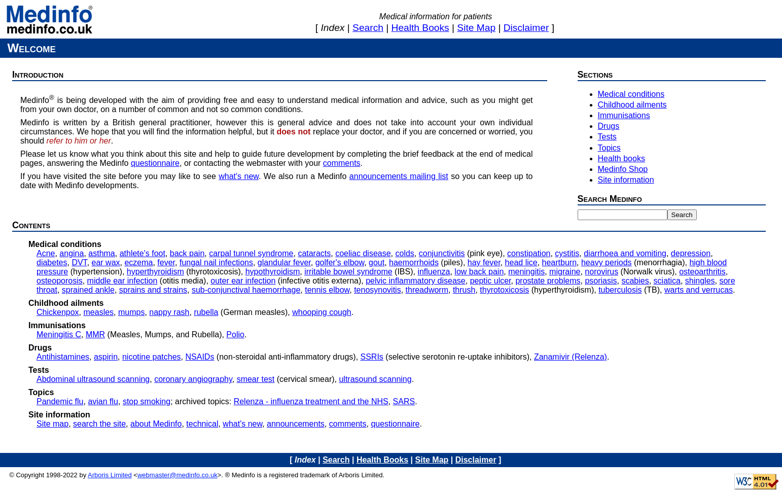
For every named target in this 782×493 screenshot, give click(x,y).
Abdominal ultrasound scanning (93, 379)
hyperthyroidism (155, 271)
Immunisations (624, 115)
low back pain (479, 271)
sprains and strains (153, 290)
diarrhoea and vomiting (625, 253)
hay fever (484, 262)
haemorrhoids (414, 262)
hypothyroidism (272, 271)
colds (404, 253)
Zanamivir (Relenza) (570, 357)
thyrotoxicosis (504, 290)
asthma (101, 253)
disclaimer (526, 27)
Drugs (609, 126)
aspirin (106, 357)
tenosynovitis (377, 290)
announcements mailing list (398, 176)
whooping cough (321, 312)
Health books (621, 158)
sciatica (667, 280)
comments (342, 163)
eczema (138, 262)
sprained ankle (88, 290)
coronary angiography (193, 379)
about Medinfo (156, 423)
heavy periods (606, 262)
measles (99, 312)
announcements (296, 423)
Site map (52, 423)
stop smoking (146, 401)
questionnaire (155, 163)
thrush (464, 290)
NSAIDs (200, 357)
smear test (256, 379)
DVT (79, 262)
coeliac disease (362, 253)
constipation (528, 253)
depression (690, 253)
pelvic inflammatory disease (416, 280)
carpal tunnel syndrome (251, 253)
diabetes (52, 262)
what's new (239, 176)
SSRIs (372, 357)
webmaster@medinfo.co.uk (177, 475)
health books (420, 27)
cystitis (567, 253)
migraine (564, 271)
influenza (433, 271)
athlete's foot (142, 253)
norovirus (601, 271)
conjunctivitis (442, 253)
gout (376, 262)
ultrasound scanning (375, 379)
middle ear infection (122, 280)
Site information (626, 179)
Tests (607, 136)
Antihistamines (63, 357)
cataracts (314, 253)
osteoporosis (60, 280)
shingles (700, 280)
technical (202, 423)
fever (166, 262)
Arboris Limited (110, 475)
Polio (235, 334)
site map (476, 27)
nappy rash (169, 312)
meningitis (526, 271)
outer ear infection (242, 280)
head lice (521, 262)
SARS (404, 401)
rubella (206, 312)
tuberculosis (620, 290)
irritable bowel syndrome (348, 271)
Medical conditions (631, 94)
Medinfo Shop (623, 169)
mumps (131, 312)
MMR (95, 334)
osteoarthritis (702, 271)
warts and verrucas (698, 290)
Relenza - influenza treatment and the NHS (311, 401)
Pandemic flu (60, 401)
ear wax (106, 262)
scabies (635, 280)
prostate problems (547, 280)
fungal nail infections (216, 262)
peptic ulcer (490, 280)
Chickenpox (58, 312)
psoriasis (601, 280)
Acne (46, 253)
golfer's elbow (339, 262)
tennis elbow (327, 290)
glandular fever (284, 262)
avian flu (103, 401)
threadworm (427, 290)
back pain (187, 253)
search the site (99, 423)
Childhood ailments (632, 104)
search (367, 27)
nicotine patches (151, 357)
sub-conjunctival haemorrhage (246, 290)
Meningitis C (59, 334)
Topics (609, 148)
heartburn (559, 262)
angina (71, 253)
